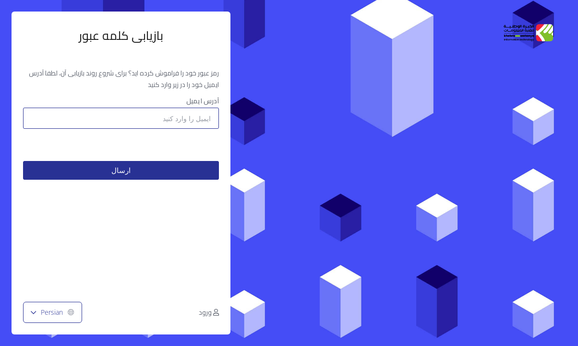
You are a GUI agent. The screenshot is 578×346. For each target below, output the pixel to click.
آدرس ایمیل (202, 101)
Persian (52, 312)
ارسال (121, 170)
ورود (209, 312)
